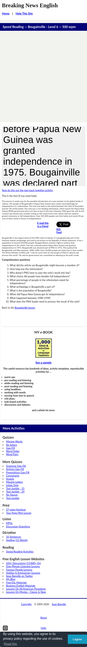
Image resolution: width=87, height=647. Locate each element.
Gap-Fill (10, 448)
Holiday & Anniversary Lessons (23, 572)
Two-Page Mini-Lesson (18, 512)
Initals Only (12, 485)
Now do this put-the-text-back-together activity (27, 190)
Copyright (26, 604)
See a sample (43, 362)
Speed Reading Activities (20, 551)
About (43, 617)
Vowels (10, 478)
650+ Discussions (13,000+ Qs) (23, 563)
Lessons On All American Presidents (26, 588)
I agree (77, 639)
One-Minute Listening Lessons (23, 566)
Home (6, 13)
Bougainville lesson (25, 307)
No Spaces (12, 494)
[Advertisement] (43, 76)
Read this (10, 644)
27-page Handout (16, 509)
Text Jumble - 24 (15, 491)
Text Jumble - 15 (15, 488)
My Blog (10, 579)
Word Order (13, 451)
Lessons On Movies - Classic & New (26, 592)
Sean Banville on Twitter (19, 576)
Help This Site (24, 13)
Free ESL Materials (16, 582)
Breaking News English (30, 5)
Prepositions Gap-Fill (17, 472)
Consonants (12, 475)
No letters (11, 444)
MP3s (9, 523)
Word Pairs (12, 454)
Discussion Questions (18, 526)
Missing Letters (14, 482)
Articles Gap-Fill (15, 469)
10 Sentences (13, 536)
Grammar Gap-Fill (16, 466)
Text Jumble (12, 498)
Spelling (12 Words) (17, 540)
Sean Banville (59, 604)
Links (43, 627)
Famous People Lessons (19, 569)
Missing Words (14, 441)
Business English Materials (20, 585)
